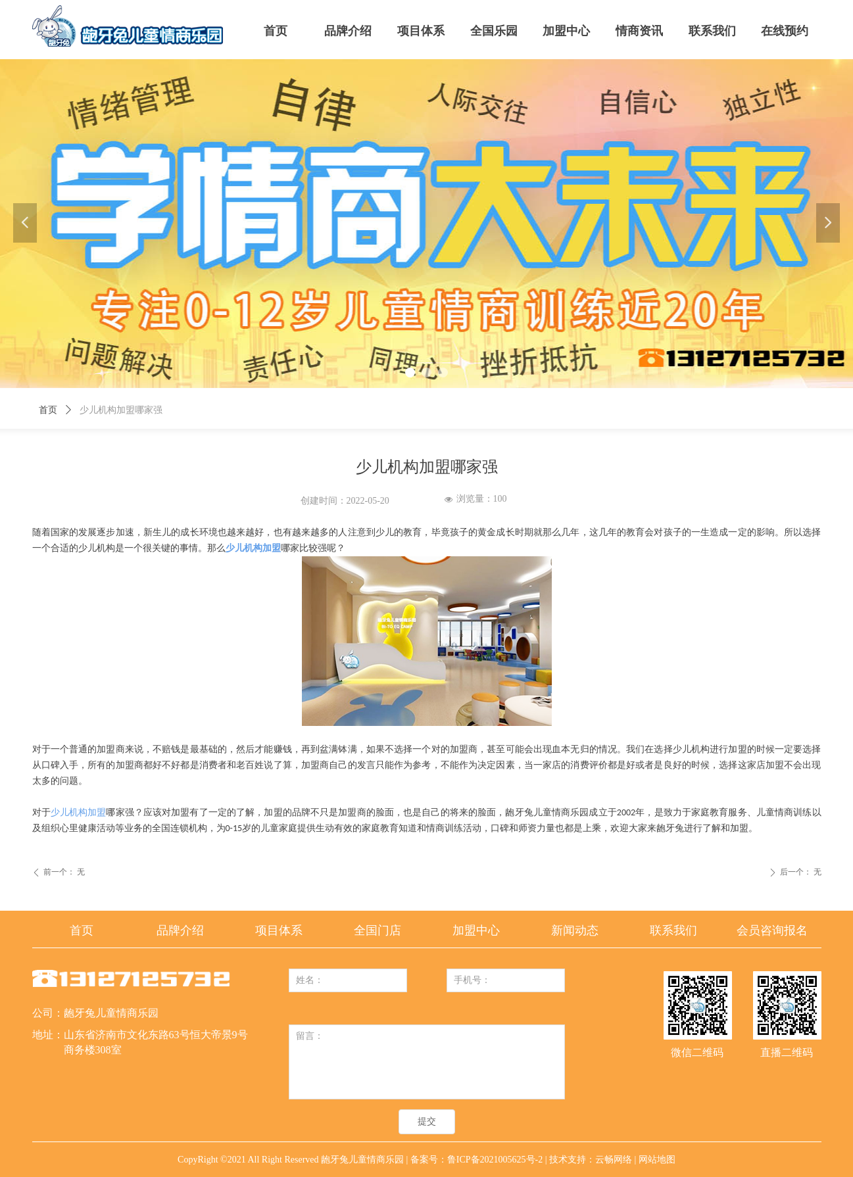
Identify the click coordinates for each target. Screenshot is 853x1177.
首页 (48, 410)
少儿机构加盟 (79, 812)
